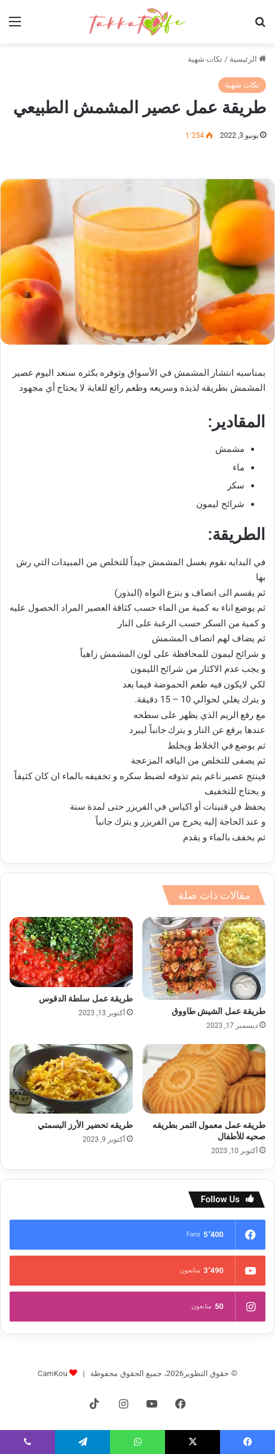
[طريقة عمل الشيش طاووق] (203, 958)
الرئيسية (248, 59)
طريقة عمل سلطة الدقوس (86, 998)
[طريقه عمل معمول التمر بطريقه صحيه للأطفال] (203, 1079)
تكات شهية (205, 59)
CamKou (53, 1373)
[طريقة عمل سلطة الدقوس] (71, 952)
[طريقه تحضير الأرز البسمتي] (71, 1079)
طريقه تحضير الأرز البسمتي (85, 1125)
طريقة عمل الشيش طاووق (218, 1011)
